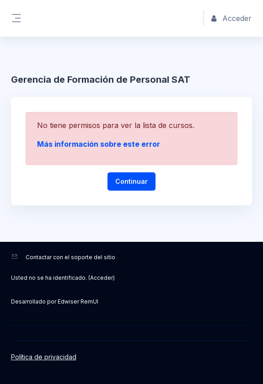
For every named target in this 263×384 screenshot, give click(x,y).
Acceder (101, 277)
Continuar (131, 181)
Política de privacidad (43, 357)
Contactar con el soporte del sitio (70, 257)
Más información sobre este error (98, 144)
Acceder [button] (231, 18)
